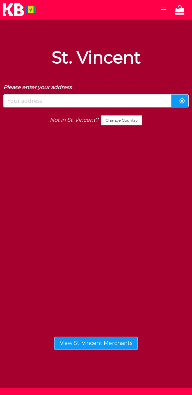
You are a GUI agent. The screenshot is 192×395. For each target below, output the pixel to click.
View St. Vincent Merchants (96, 343)
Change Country (121, 120)
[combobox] (87, 100)
